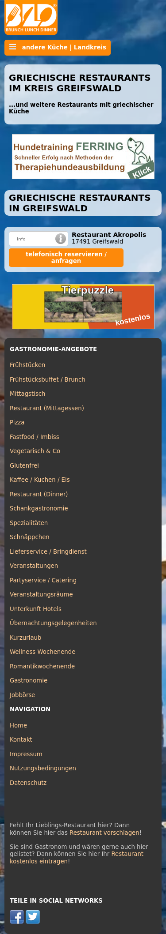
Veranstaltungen (34, 566)
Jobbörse (22, 695)
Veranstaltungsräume (41, 594)
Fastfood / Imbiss (34, 437)
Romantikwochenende (42, 666)
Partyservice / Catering (43, 580)
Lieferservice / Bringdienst (48, 551)
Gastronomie (28, 680)
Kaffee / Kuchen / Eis (40, 479)
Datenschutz (28, 783)
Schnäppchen (30, 537)
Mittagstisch (28, 393)
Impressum (26, 754)
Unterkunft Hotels (36, 609)
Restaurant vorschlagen (104, 832)
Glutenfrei (24, 465)
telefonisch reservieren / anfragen (66, 257)
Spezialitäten (29, 523)
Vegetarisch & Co (35, 451)
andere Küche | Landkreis (57, 47)
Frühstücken (28, 365)
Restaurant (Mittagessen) (47, 408)
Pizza (17, 422)
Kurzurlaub (25, 637)
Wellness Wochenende (42, 652)
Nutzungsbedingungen (43, 768)
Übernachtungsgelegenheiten (53, 623)
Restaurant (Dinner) (39, 494)
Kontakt (21, 739)
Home (18, 725)
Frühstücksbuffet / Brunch (47, 379)
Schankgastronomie (39, 508)
